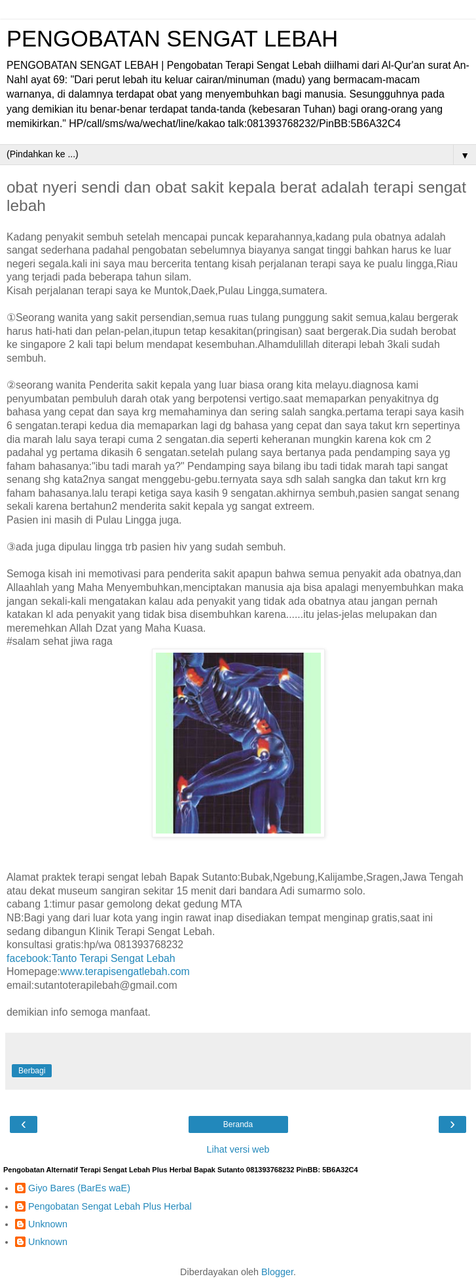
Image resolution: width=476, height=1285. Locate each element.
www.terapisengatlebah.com (125, 971)
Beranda (238, 1124)
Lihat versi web (238, 1149)
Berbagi (31, 1070)
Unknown (47, 1224)
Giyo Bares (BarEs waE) (79, 1188)
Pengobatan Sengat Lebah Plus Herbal (110, 1206)
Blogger (277, 1272)
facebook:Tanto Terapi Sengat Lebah (91, 958)
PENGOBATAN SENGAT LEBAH (172, 38)
